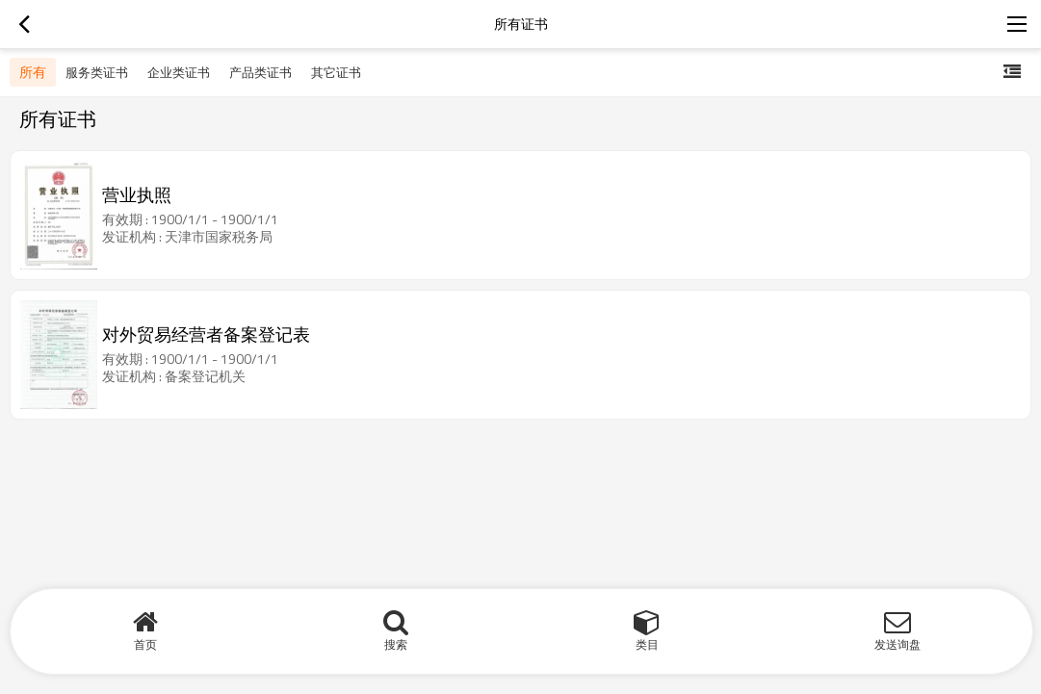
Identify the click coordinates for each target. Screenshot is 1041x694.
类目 (647, 644)
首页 (145, 644)
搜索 (395, 644)
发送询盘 (897, 644)
